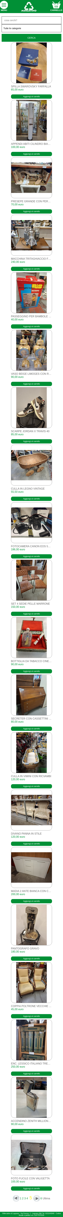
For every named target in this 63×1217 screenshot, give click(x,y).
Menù (4, 10)
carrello (56, 10)
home (29, 6)
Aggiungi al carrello (31, 96)
